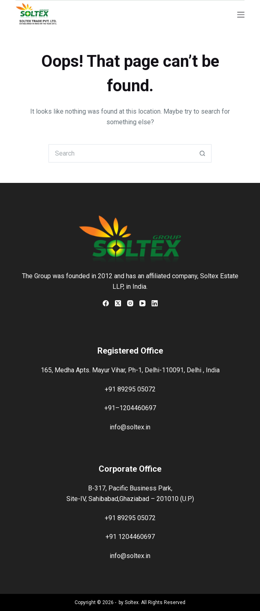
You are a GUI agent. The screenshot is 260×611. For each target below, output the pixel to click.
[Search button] (202, 153)
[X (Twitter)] (118, 303)
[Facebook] (106, 303)
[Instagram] (130, 303)
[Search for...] (120, 153)
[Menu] (241, 14)
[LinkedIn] (155, 303)
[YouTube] (142, 303)
